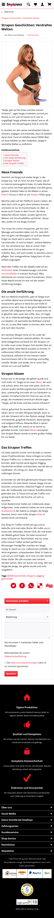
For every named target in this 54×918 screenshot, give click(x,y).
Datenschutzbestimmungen (24, 662)
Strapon (35, 194)
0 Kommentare (33, 35)
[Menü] (4, 4)
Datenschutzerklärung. (15, 656)
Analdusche (7, 510)
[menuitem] (4, 4)
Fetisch (4, 194)
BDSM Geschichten (16, 575)
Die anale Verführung (14, 157)
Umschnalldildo (9, 273)
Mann (38, 382)
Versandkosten (10, 862)
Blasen (33, 430)
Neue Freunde (11, 155)
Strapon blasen (11, 160)
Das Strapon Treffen (13, 163)
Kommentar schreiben (27, 600)
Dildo (40, 514)
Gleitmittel (6, 270)
